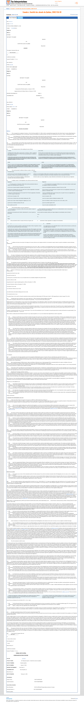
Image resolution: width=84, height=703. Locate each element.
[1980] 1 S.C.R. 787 (65, 591)
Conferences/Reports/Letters (42, 5)
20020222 (11, 21)
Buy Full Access (54, 5)
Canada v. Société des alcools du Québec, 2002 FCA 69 (24, 8)
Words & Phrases (30, 5)
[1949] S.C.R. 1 (25, 498)
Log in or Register (58, 1)
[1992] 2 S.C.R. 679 (55, 528)
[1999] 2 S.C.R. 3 (25, 529)
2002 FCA (14, 106)
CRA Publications (21, 5)
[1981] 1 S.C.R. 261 (54, 408)
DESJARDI (13, 28)
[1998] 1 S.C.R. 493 (15, 529)
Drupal (76, 698)
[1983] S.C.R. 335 (11, 409)
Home (7, 5)
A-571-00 (11, 23)
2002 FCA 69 (15, 14)
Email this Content (74, 14)
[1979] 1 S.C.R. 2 (19, 408)
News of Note (13, 5)
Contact (7, 697)
